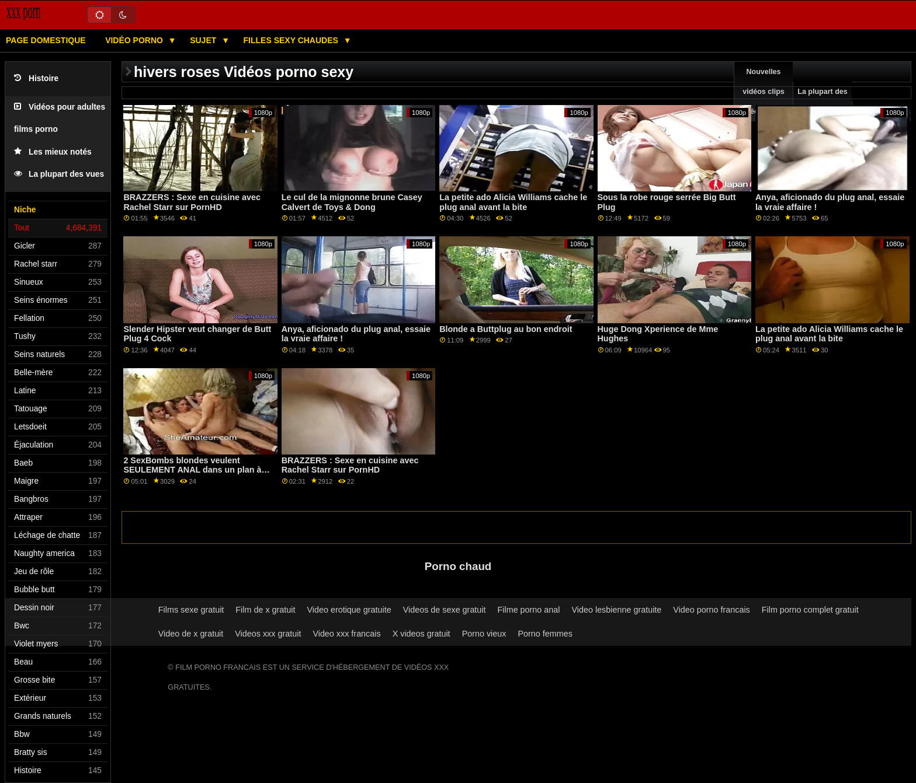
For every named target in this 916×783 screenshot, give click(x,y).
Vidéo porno (135, 40)
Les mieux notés (53, 152)
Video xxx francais (346, 633)
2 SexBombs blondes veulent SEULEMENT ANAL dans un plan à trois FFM (192, 470)
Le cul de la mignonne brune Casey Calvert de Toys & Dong (352, 202)
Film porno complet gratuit (810, 609)
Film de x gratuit (265, 609)
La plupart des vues (59, 174)
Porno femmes (545, 633)
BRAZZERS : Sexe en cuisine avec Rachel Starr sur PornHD (192, 202)
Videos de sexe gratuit (444, 609)
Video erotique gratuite (349, 609)
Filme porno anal (529, 609)
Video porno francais (711, 609)
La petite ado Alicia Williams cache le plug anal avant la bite (513, 202)
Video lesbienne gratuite (616, 609)
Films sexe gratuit (191, 609)
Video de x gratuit (191, 633)
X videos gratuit (421, 633)
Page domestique (46, 40)
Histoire (36, 78)
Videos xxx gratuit (268, 633)
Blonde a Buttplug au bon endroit (505, 329)
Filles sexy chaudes (292, 40)
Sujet (204, 40)
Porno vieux (484, 633)
